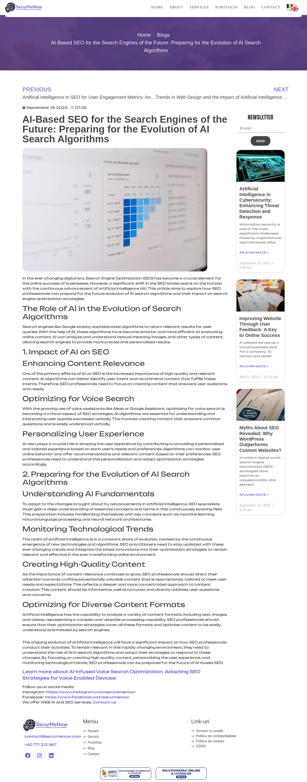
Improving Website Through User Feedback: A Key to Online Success (260, 327)
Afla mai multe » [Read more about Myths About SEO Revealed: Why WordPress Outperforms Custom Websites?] (253, 494)
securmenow (116, 697)
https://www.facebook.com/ (74, 697)
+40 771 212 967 (40, 745)
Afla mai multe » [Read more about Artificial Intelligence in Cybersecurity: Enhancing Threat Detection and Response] (253, 252)
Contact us (104, 702)
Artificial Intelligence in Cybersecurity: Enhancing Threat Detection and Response (259, 203)
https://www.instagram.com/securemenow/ (91, 692)
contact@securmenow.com (53, 736)
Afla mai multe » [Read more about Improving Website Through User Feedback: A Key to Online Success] (253, 366)
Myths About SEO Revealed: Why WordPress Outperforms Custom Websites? (260, 439)
